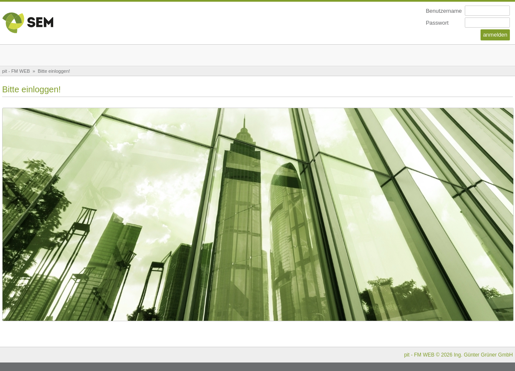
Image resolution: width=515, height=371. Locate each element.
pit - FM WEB (16, 71)
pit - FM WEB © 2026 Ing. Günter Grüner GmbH (458, 355)
